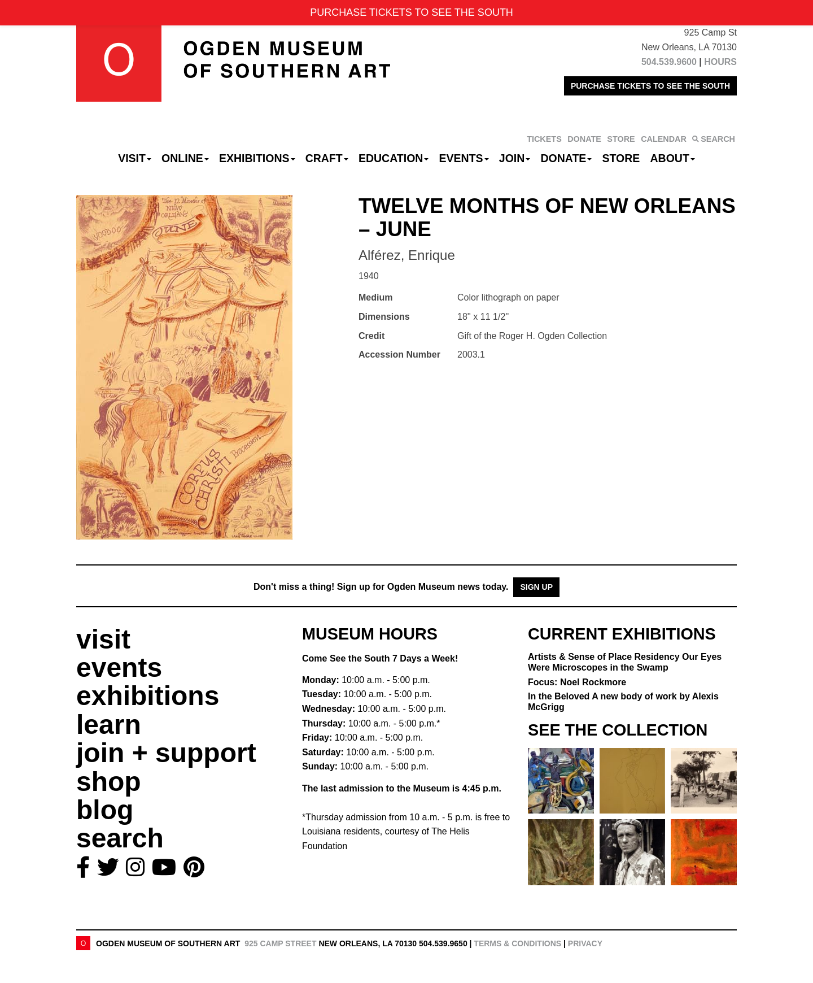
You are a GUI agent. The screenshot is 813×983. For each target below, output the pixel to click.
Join (515, 158)
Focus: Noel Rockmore (577, 682)
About (672, 158)
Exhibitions (257, 158)
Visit (134, 158)
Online (185, 158)
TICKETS (544, 138)
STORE (621, 138)
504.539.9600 (669, 62)
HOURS (720, 62)
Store (621, 158)
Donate (566, 158)
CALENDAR (664, 138)
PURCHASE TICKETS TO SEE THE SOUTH (650, 85)
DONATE (584, 138)
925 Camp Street (280, 943)
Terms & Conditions (517, 943)
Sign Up (536, 586)
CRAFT (326, 158)
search (120, 838)
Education (394, 158)
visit (103, 639)
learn (108, 725)
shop (108, 782)
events (119, 667)
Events (464, 158)
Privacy (585, 943)
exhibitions (147, 696)
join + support (166, 753)
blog (104, 810)
